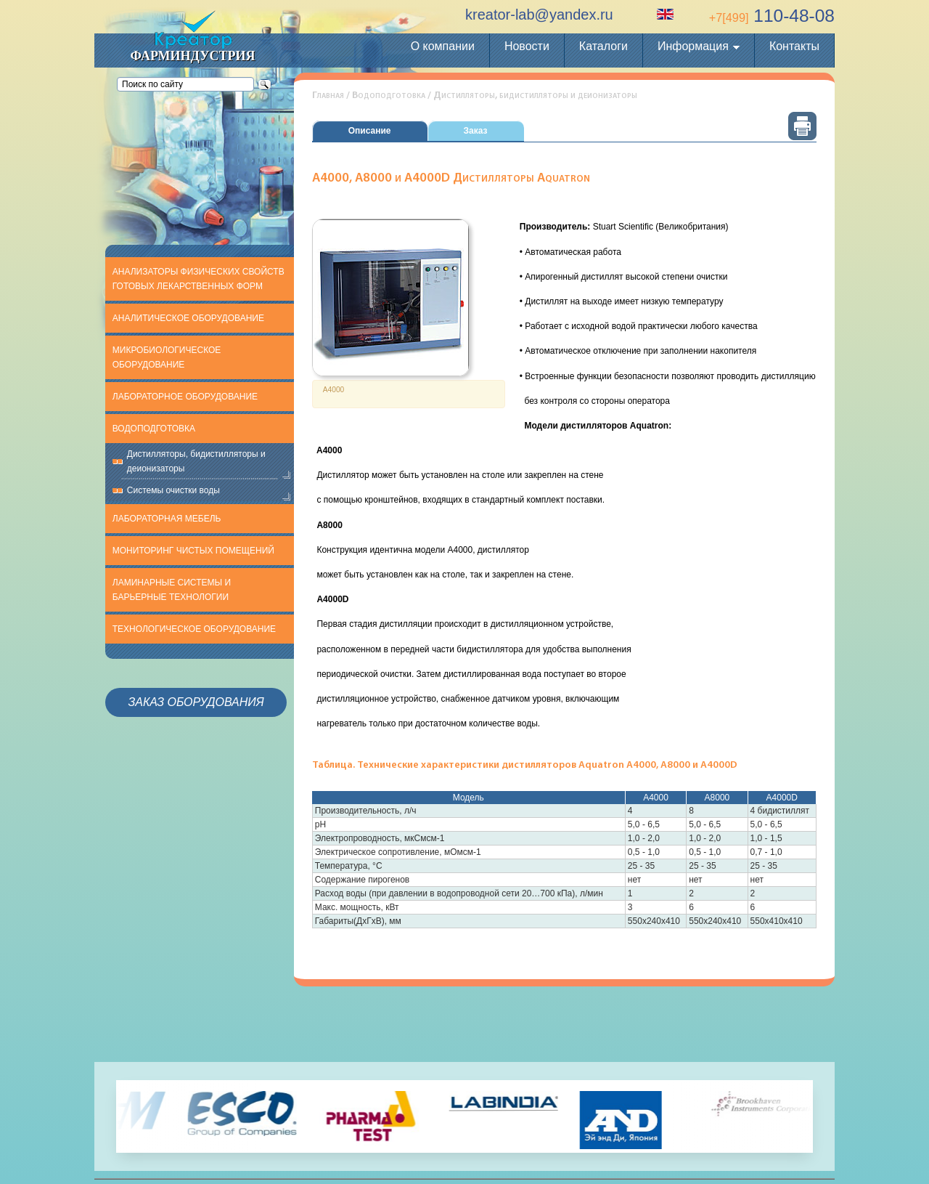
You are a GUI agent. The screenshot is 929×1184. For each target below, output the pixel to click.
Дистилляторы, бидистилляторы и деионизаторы (196, 461)
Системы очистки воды (173, 490)
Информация (693, 46)
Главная (328, 95)
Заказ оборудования (195, 702)
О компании (443, 46)
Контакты (794, 46)
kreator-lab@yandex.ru (539, 15)
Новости (526, 46)
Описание (369, 131)
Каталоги (603, 46)
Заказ (476, 131)
